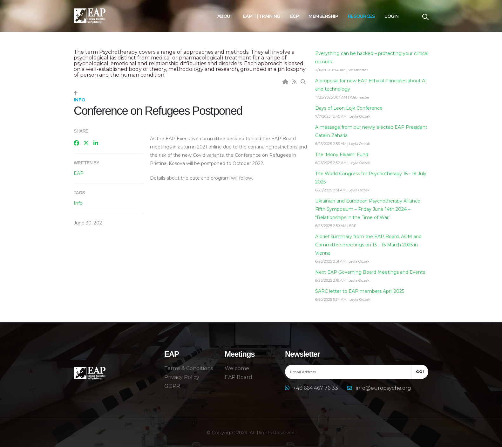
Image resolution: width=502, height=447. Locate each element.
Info (78, 203)
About (225, 16)
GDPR (172, 386)
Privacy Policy (181, 377)
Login (391, 16)
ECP (294, 16)
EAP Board (238, 377)
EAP (79, 173)
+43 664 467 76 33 (316, 388)
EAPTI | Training (261, 16)
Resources (361, 16)
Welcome (237, 368)
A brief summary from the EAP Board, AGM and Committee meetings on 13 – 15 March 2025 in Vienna (368, 245)
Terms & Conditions (188, 368)
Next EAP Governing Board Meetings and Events (370, 272)
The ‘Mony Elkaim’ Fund (341, 154)
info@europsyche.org (383, 388)
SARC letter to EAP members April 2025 (359, 291)
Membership (323, 16)
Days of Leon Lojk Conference (349, 108)
